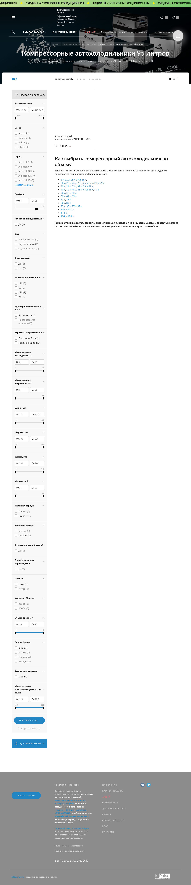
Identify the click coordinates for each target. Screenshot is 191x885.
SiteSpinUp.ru (18, 876)
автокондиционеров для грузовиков (72, 819)
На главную (109, 784)
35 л (74, 186)
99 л (80, 206)
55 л (74, 192)
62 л (68, 196)
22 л (68, 182)
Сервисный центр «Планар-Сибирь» (72, 828)
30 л (63, 186)
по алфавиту (95, 78)
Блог (105, 826)
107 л (71, 209)
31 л (68, 186)
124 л (64, 216)
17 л (78, 179)
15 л (73, 179)
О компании (110, 802)
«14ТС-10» (80, 800)
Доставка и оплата (114, 808)
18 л (84, 179)
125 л (71, 216)
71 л (63, 199)
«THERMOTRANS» (63, 813)
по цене (81, 78)
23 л (74, 182)
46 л (80, 189)
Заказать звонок (26, 795)
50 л (63, 192)
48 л (91, 189)
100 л (64, 209)
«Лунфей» (69, 803)
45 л (74, 189)
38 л (85, 186)
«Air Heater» (70, 816)
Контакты (108, 832)
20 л (63, 182)
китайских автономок (82, 813)
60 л (63, 196)
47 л (85, 189)
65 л (74, 196)
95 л (68, 206)
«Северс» (59, 803)
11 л (67, 179)
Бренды (106, 814)
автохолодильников (64, 822)
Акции (106, 796)
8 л (62, 179)
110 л (64, 212)
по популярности (63, 78)
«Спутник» (69, 810)
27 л (91, 182)
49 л (96, 189)
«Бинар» (71, 800)
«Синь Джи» (83, 816)
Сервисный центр (113, 820)
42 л (68, 189)
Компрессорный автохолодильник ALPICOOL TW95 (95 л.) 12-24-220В (72, 137)
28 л (96, 182)
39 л (91, 186)
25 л (80, 182)
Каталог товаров (112, 790)
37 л (80, 186)
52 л (68, 192)
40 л (63, 189)
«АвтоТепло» (81, 810)
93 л (63, 206)
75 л (68, 199)
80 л (63, 202)
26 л (85, 182)
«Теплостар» (60, 800)
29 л (102, 182)
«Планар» (59, 810)
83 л (68, 202)
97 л (74, 206)
